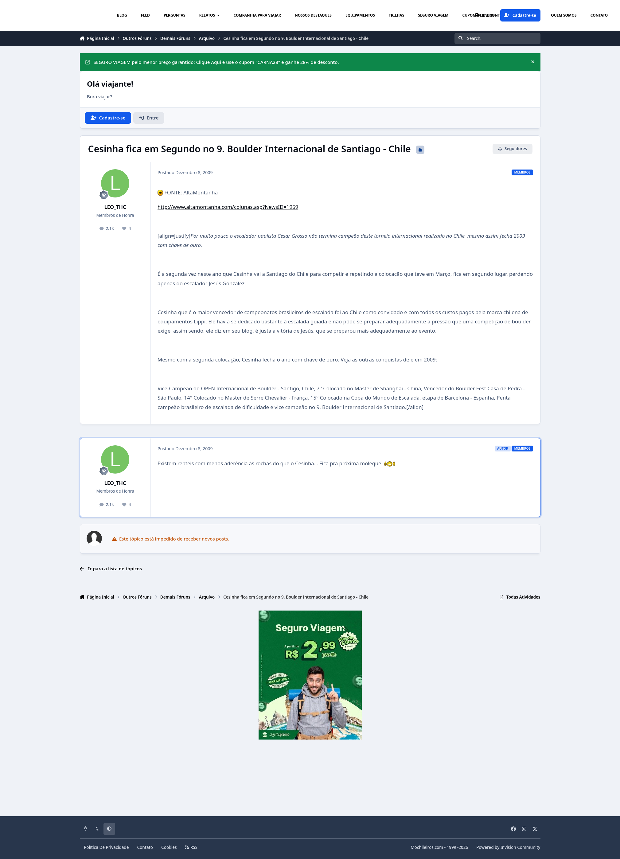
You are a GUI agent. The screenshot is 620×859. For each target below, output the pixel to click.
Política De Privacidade (106, 847)
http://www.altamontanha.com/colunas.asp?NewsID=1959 (228, 206)
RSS (191, 847)
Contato (145, 847)
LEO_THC (115, 206)
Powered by (508, 847)
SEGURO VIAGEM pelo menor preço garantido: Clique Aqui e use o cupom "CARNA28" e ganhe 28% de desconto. (212, 62)
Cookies (169, 847)
